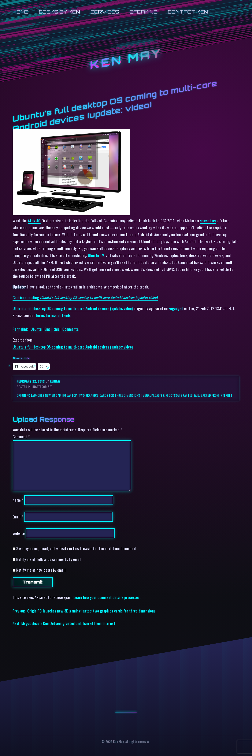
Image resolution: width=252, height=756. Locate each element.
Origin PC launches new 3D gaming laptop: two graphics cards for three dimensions (78, 395)
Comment (21, 436)
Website (19, 533)
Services (104, 12)
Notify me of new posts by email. (41, 570)
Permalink (20, 329)
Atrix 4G (34, 220)
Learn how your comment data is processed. (107, 597)
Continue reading (85, 297)
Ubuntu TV (96, 255)
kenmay (55, 381)
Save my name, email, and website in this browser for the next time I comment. (77, 548)
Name (18, 500)
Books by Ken (59, 12)
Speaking (143, 12)
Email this (52, 329)
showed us (208, 220)
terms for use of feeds (53, 315)
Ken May (126, 59)
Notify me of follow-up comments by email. (49, 559)
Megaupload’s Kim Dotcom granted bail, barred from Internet (187, 395)
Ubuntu (36, 329)
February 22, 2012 (31, 381)
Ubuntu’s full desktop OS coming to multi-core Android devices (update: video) (73, 308)
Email (18, 516)
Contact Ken (188, 12)
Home (21, 12)
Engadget (176, 308)
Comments (70, 329)
